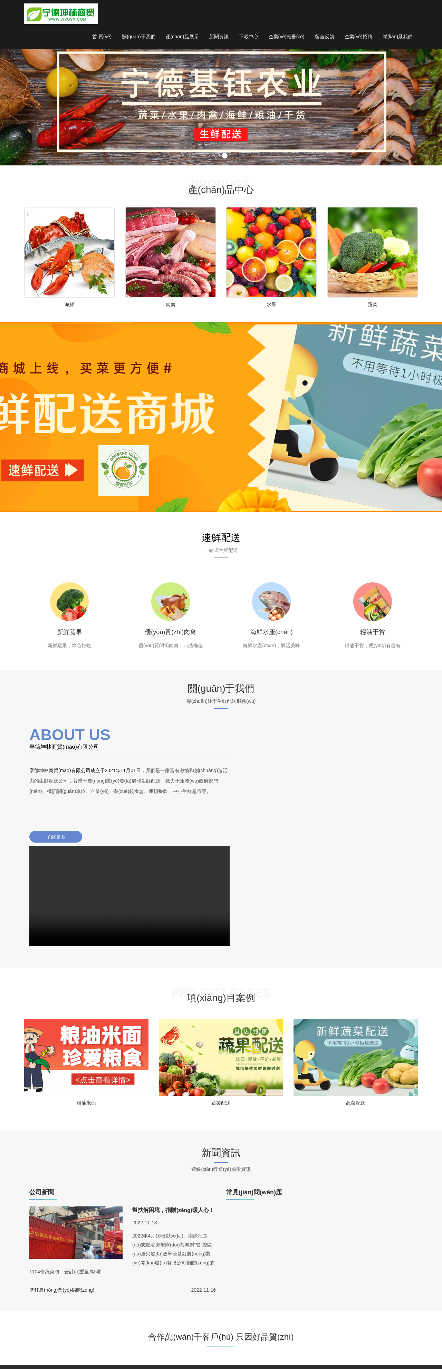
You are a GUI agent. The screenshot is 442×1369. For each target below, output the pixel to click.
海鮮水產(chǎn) (271, 635)
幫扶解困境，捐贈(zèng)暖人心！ (173, 1119)
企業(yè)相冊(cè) (287, 38)
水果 (271, 305)
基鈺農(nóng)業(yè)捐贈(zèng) (61, 1199)
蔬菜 (372, 305)
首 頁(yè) (102, 38)
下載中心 (248, 38)
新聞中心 (282, 1298)
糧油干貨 (372, 635)
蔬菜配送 (221, 1011)
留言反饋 (324, 38)
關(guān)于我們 (138, 38)
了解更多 (53, 850)
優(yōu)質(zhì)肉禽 (170, 635)
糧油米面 (86, 1011)
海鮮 (69, 305)
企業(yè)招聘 (358, 38)
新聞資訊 (219, 38)
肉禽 (170, 305)
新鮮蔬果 (69, 635)
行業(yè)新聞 (286, 1319)
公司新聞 (282, 1308)
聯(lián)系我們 (398, 38)
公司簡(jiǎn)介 (329, 1315)
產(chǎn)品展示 (182, 38)
